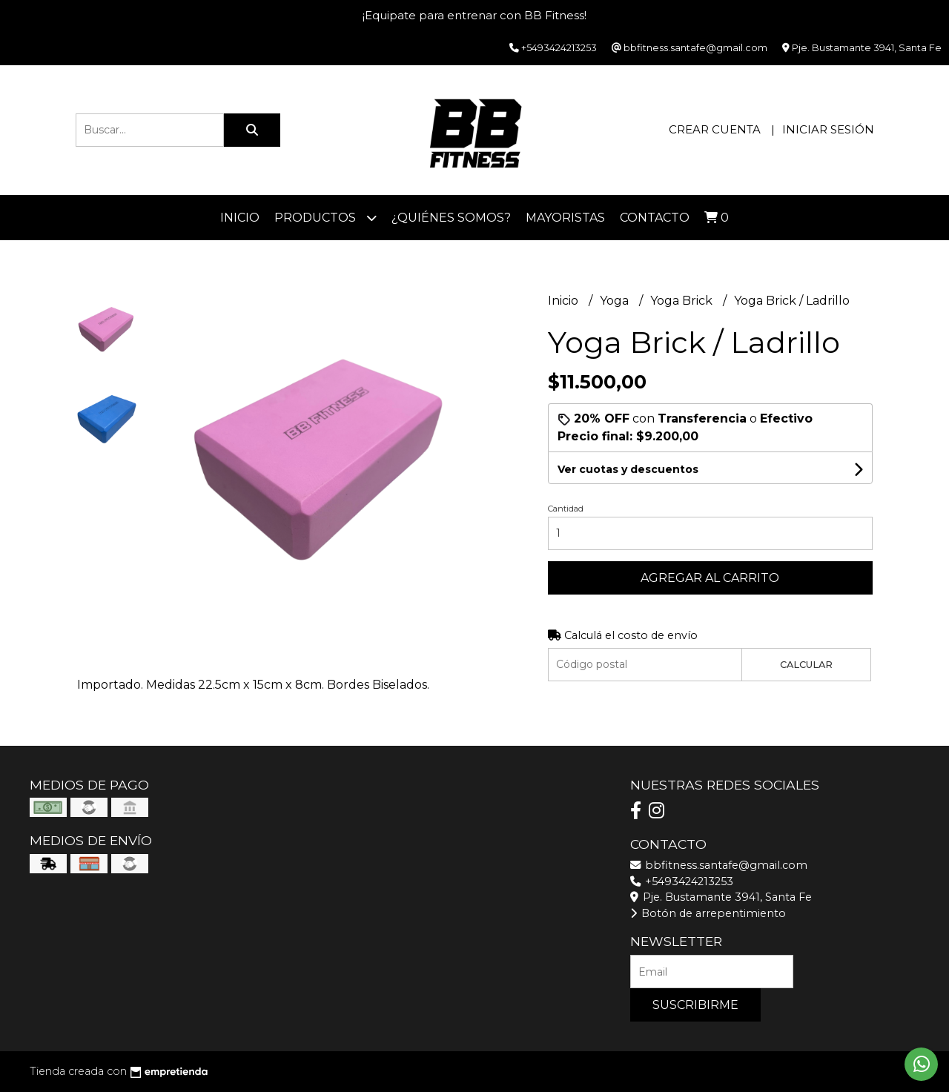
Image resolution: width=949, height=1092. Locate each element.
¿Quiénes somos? (451, 218)
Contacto (655, 218)
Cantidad (565, 508)
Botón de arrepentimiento (708, 913)
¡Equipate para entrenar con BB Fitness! (474, 15)
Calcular (806, 664)
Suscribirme (695, 1005)
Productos (325, 217)
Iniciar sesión (828, 129)
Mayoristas (565, 218)
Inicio (239, 218)
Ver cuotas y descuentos (628, 469)
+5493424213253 (681, 881)
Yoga (616, 301)
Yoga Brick (682, 301)
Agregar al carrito (710, 578)
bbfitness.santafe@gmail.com (718, 865)
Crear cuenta (715, 129)
